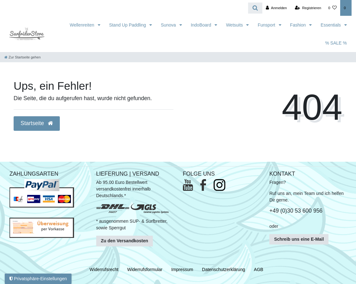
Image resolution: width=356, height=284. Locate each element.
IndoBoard (202, 24)
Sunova (169, 24)
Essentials (331, 24)
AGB (258, 269)
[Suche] (255, 8)
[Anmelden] (276, 8)
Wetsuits (235, 24)
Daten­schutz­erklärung (223, 269)
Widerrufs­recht (104, 269)
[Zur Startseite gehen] (22, 57)
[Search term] (124, 8)
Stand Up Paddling (128, 24)
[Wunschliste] (332, 8)
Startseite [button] (37, 123)
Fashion (298, 24)
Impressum (182, 269)
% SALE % (336, 42)
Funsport (267, 24)
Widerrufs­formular (144, 269)
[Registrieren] (308, 8)
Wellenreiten (82, 24)
